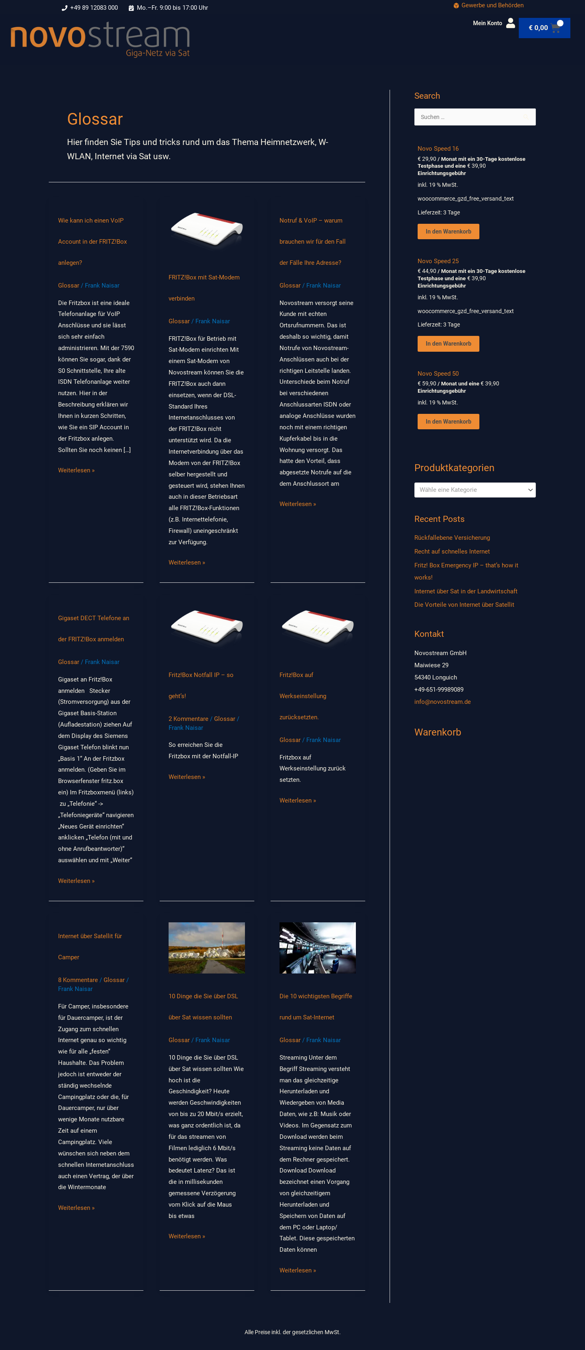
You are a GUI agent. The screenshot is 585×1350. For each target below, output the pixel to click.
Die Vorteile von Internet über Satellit (464, 608)
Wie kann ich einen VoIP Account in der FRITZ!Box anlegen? (92, 241)
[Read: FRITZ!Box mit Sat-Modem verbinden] (207, 230)
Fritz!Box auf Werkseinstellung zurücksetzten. (303, 696)
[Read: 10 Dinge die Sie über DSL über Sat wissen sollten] (207, 947)
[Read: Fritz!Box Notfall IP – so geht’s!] (207, 628)
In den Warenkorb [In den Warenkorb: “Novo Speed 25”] (450, 345)
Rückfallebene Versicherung (452, 541)
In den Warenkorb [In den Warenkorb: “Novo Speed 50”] (450, 424)
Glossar (68, 285)
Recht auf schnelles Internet (452, 554)
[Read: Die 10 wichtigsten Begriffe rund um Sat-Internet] (318, 947)
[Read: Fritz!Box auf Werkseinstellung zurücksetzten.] (318, 628)
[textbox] (471, 493)
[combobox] (475, 492)
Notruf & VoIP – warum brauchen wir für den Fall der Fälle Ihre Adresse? (313, 241)
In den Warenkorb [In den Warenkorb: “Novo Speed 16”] (450, 232)
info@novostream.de (442, 704)
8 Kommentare (78, 980)
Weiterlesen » (76, 469)
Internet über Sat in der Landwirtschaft (466, 594)
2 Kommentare (188, 719)
